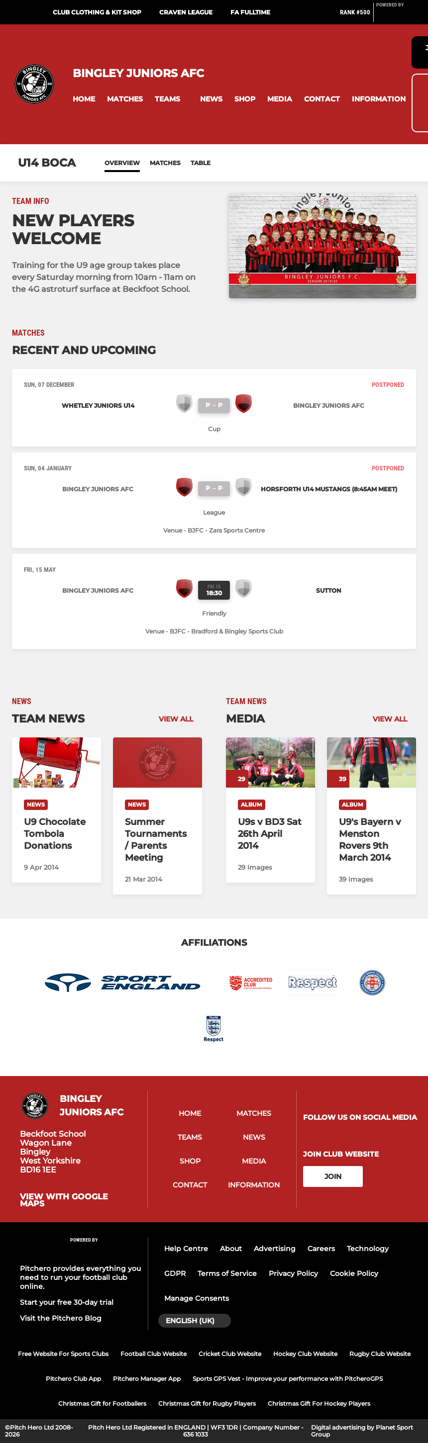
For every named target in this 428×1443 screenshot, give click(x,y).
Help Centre (186, 1248)
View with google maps (64, 1200)
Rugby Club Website (380, 1353)
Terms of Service (227, 1273)
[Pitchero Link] (396, 16)
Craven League (186, 12)
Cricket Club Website (230, 1353)
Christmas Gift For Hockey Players (319, 1403)
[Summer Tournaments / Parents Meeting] (157, 762)
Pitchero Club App (73, 1378)
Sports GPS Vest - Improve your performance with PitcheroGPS (288, 1378)
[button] (84, 99)
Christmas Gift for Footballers (102, 1403)
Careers (321, 1248)
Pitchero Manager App (147, 1378)
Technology (368, 1248)
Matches (165, 163)
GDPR (175, 1273)
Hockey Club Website (305, 1353)
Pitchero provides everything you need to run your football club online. (80, 1277)
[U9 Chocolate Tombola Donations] (56, 762)
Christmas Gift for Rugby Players (207, 1403)
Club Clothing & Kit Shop (97, 12)
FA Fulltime (250, 12)
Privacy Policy (293, 1273)
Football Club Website (153, 1353)
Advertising (275, 1248)
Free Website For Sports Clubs (63, 1353)
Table (201, 163)
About (231, 1248)
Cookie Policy (354, 1273)
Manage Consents (196, 1298)
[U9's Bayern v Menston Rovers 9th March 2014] (371, 762)
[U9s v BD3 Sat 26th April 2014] (270, 762)
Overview (122, 163)
